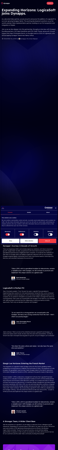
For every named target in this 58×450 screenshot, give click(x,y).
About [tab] (48, 212)
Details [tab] (29, 212)
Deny (10, 240)
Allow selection (29, 240)
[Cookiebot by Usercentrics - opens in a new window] (45, 208)
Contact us (50, 3)
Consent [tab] (10, 212)
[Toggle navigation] (55, 3)
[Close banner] (55, 208)
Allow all (47, 240)
